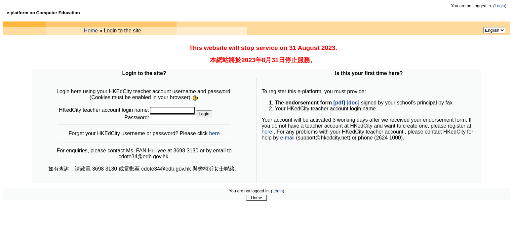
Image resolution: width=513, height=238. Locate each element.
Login (499, 5)
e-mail (287, 137)
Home (91, 30)
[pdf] (339, 102)
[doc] (352, 102)
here (214, 133)
